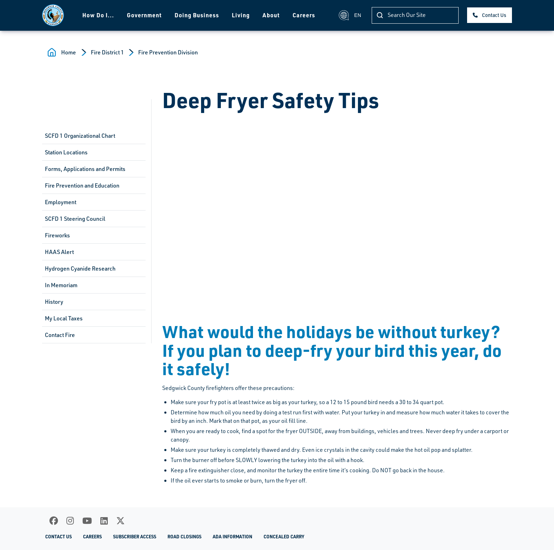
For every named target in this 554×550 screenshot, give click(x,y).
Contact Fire (60, 334)
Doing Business (197, 15)
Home (68, 52)
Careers (304, 15)
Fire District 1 (107, 52)
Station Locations (66, 152)
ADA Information (232, 536)
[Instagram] (70, 520)
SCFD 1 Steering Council (75, 218)
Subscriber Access (134, 536)
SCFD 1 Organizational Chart (80, 135)
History (54, 301)
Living (241, 15)
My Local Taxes (64, 318)
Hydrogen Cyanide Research (80, 268)
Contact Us (494, 15)
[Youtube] (87, 520)
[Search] (415, 15)
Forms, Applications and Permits (85, 168)
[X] (120, 520)
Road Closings (184, 536)
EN (350, 15)
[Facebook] (53, 520)
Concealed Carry (284, 536)
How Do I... (98, 15)
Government (144, 15)
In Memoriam (61, 285)
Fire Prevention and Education (82, 185)
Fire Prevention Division (168, 52)
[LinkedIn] (104, 520)
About (271, 15)
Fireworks (57, 235)
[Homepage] (53, 15)
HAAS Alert (59, 251)
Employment (60, 202)
